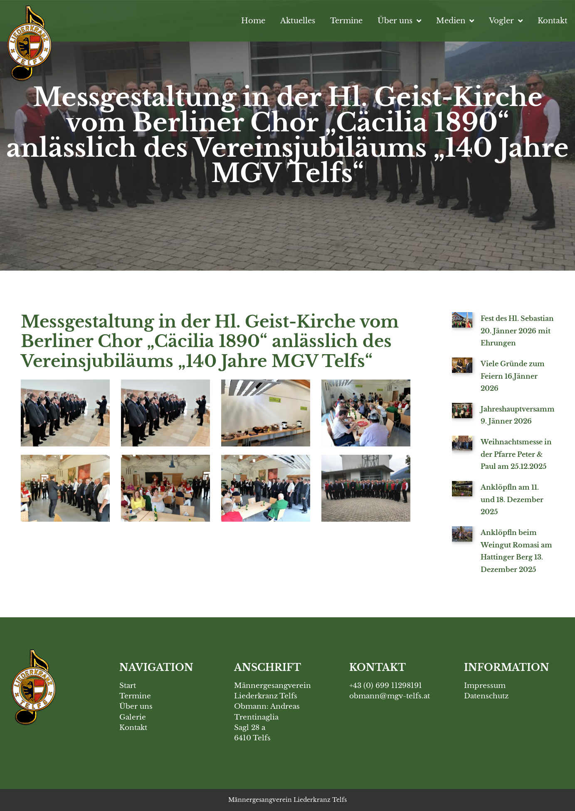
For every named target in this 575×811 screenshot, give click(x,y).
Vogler (506, 21)
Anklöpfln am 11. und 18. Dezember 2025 (512, 499)
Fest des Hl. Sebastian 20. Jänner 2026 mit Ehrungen (517, 330)
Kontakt (553, 20)
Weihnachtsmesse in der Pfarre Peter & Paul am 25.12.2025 (516, 454)
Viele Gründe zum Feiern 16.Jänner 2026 (513, 376)
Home (253, 20)
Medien (455, 21)
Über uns (399, 21)
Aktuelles (297, 20)
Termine (346, 20)
